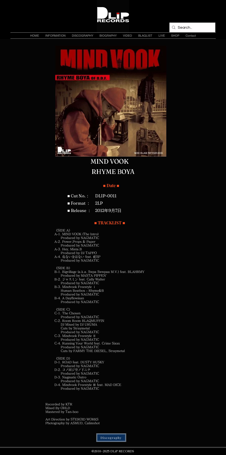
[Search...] (192, 28)
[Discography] (111, 437)
